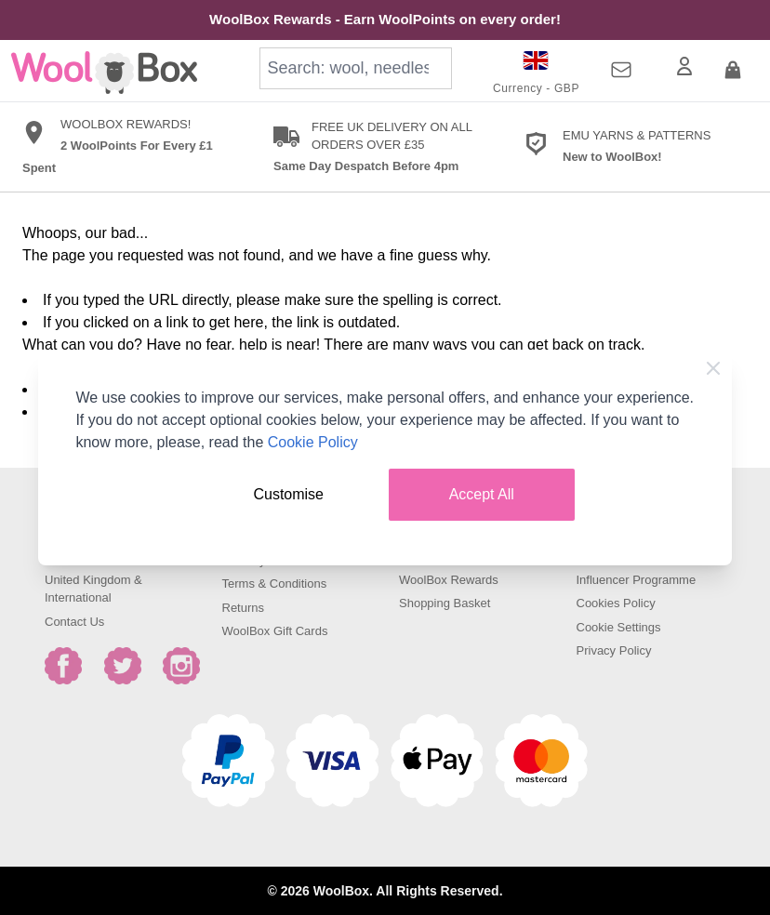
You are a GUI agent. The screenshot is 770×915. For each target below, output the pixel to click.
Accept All (481, 494)
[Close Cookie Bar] (713, 368)
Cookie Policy (313, 442)
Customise (288, 494)
